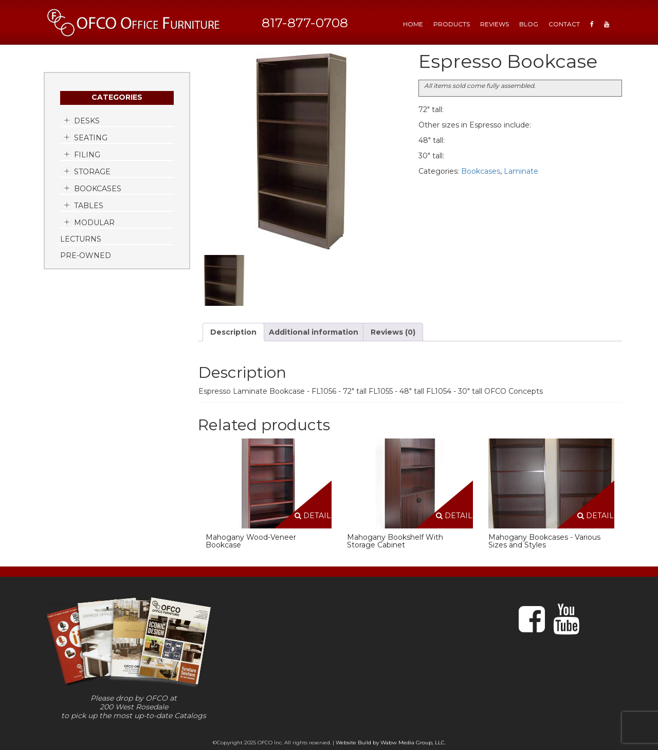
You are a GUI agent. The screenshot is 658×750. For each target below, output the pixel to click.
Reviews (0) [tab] (393, 332)
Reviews (494, 24)
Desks (87, 120)
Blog (528, 24)
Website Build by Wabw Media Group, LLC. (391, 742)
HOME (413, 24)
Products (451, 24)
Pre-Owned (85, 255)
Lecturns (80, 239)
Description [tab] (233, 332)
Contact (564, 24)
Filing (87, 154)
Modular (94, 222)
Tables (88, 205)
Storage (92, 171)
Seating (90, 137)
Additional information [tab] (313, 332)
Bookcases (97, 188)
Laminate (521, 171)
